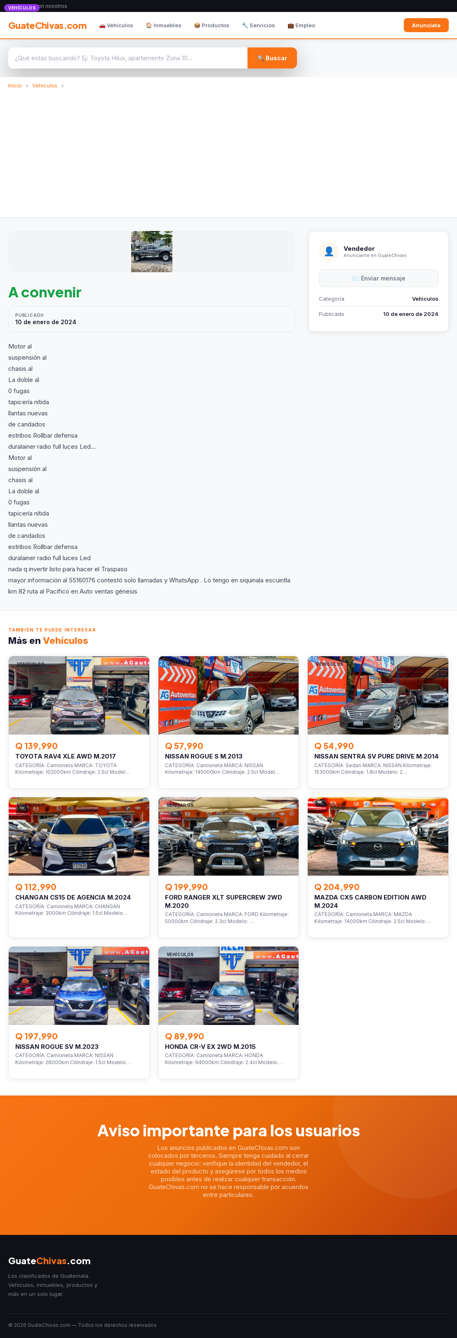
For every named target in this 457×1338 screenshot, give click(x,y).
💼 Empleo (301, 25)
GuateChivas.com (47, 25)
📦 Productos (211, 25)
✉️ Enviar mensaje (378, 278)
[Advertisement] (228, 150)
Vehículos (44, 85)
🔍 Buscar (272, 57)
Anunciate (426, 25)
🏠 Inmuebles (163, 25)
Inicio (15, 85)
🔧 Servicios (258, 25)
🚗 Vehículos (116, 25)
